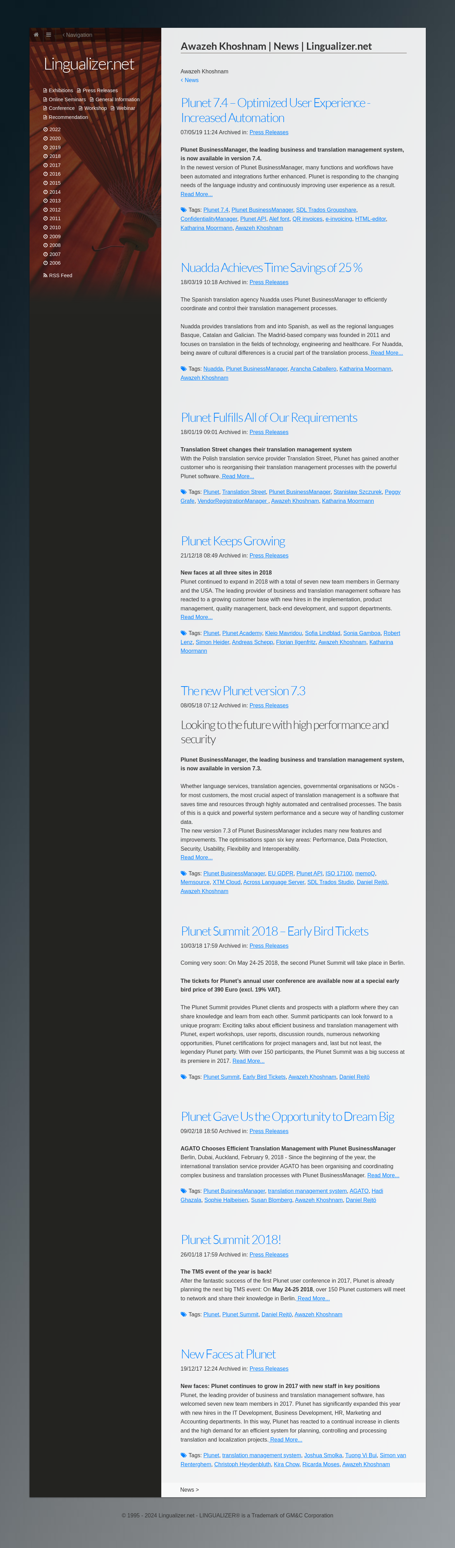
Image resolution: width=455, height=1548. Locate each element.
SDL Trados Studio (330, 882)
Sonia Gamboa (362, 633)
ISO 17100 (338, 873)
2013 (55, 200)
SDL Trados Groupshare (326, 210)
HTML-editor (370, 219)
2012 (55, 209)
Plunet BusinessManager (262, 210)
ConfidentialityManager (209, 219)
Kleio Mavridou (283, 633)
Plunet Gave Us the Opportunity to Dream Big (287, 1116)
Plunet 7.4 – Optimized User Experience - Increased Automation (275, 110)
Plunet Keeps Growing (233, 541)
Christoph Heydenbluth (242, 1464)
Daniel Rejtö (372, 882)
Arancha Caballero (313, 369)
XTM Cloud (227, 882)
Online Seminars (67, 99)
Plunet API (253, 219)
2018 (55, 156)
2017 (55, 165)
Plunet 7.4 (215, 210)
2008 (55, 245)
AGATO (359, 1191)
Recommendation (68, 117)
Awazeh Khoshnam (259, 228)
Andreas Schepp (252, 642)
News (192, 80)
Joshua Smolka (323, 1455)
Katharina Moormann (207, 228)
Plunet (211, 492)
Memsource (195, 882)
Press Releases (100, 90)
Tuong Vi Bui (361, 1455)
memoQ (365, 873)
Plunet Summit (221, 1077)
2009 (55, 236)
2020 (55, 138)
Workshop (95, 108)
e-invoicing (339, 219)
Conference (62, 108)
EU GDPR (280, 873)
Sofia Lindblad (322, 633)
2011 (55, 218)
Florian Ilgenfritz (296, 642)
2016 (55, 174)
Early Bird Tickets (264, 1077)
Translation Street (244, 492)
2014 (55, 192)
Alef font (279, 219)
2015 (55, 183)
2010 (55, 227)
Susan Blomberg (271, 1200)
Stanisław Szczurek (358, 492)
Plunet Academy (242, 633)
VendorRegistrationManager (232, 501)
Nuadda (213, 369)
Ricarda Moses (321, 1464)
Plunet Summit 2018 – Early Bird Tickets (274, 931)
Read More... (197, 194)
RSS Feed (60, 275)
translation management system (307, 1191)
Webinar (125, 108)
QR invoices (307, 219)
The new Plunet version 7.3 (243, 691)
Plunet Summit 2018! (231, 1239)
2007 (55, 254)
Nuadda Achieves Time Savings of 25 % (271, 267)
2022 (55, 129)
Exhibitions (61, 90)
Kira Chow (286, 1464)
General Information (118, 99)
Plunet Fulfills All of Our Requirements (269, 417)
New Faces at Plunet (228, 1354)
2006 (55, 263)
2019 (55, 147)
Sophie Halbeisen (226, 1200)
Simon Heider (212, 642)
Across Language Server (273, 882)
